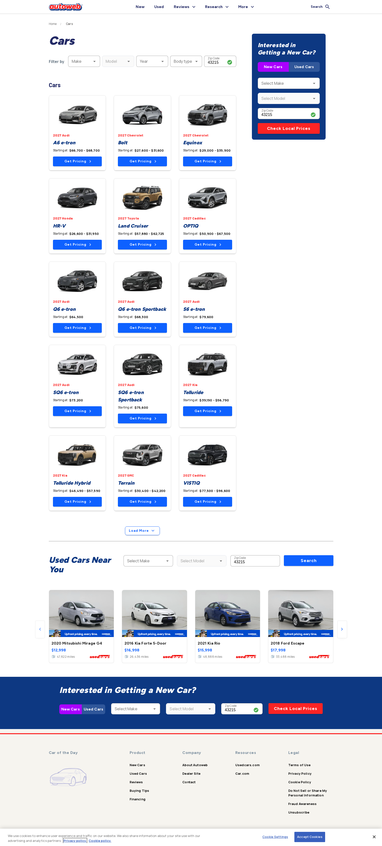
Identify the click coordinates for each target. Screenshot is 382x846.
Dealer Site (191, 773)
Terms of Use (299, 765)
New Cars (273, 66)
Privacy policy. (75, 840)
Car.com (242, 773)
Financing (137, 799)
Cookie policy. (100, 840)
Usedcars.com (247, 765)
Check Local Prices (288, 128)
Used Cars (304, 66)
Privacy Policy (299, 773)
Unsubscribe (299, 812)
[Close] (374, 836)
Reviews (136, 782)
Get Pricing (77, 161)
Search (309, 560)
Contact (189, 782)
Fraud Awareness (302, 804)
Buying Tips (139, 790)
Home (53, 24)
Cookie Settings (275, 837)
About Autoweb (194, 765)
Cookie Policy (299, 782)
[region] (191, 837)
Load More (142, 531)
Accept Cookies (309, 837)
